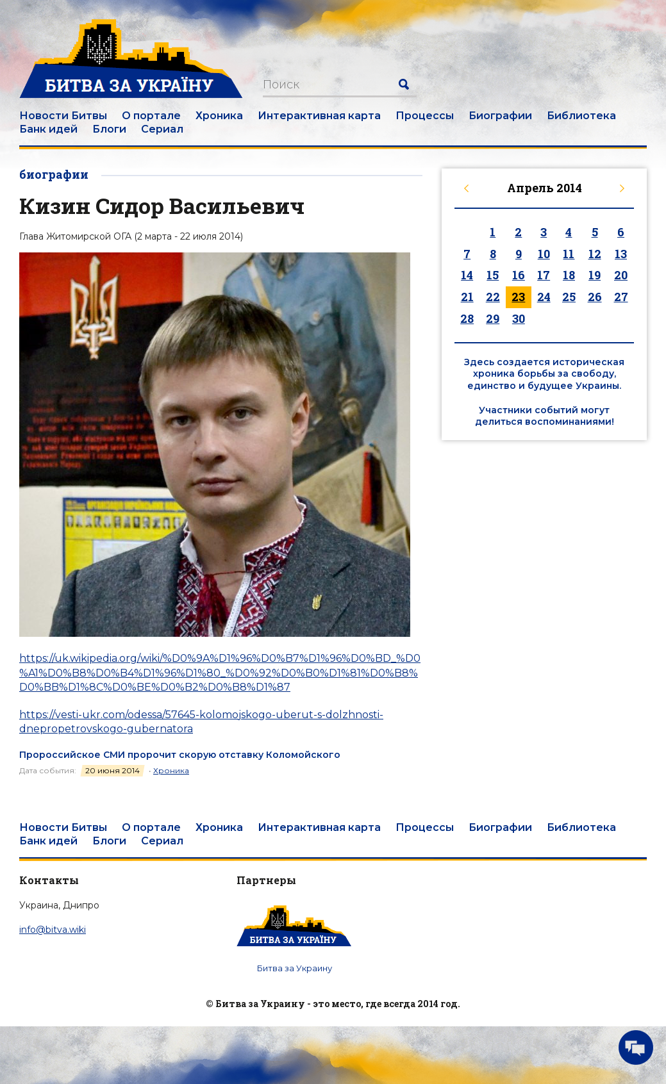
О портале (151, 116)
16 (518, 275)
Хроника (219, 116)
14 (467, 275)
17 (543, 275)
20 (621, 275)
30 (518, 318)
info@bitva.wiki (52, 929)
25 (569, 296)
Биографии (500, 116)
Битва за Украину (294, 968)
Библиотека (581, 116)
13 (621, 253)
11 (568, 253)
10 (544, 253)
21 (467, 296)
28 (467, 318)
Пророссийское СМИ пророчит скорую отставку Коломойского (179, 754)
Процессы (424, 116)
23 (518, 296)
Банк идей (48, 129)
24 (544, 296)
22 (493, 296)
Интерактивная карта (319, 116)
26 (595, 296)
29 (492, 318)
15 (493, 275)
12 (594, 253)
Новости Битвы (63, 116)
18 (569, 275)
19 (594, 275)
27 (621, 296)
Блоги (109, 129)
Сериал (162, 129)
